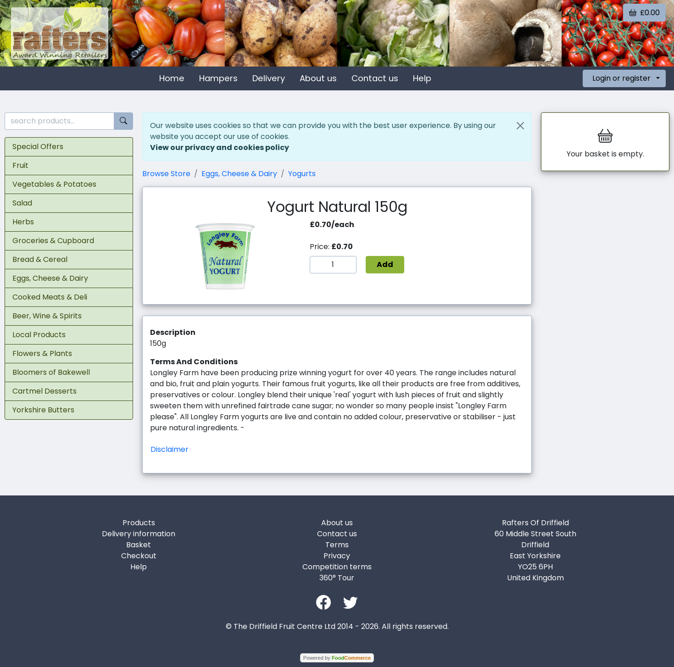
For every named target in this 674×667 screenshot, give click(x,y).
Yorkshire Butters (43, 410)
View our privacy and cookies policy (219, 147)
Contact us (374, 78)
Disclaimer (169, 449)
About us (318, 78)
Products (139, 522)
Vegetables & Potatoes (54, 184)
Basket (138, 544)
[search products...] (59, 121)
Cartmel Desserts (44, 391)
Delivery (268, 78)
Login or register (621, 78)
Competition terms (337, 566)
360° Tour (336, 578)
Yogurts (302, 173)
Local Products (39, 334)
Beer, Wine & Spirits (47, 316)
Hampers (218, 78)
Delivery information (138, 533)
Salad (22, 203)
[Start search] (123, 121)
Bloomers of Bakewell (51, 372)
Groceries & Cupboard (53, 240)
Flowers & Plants (42, 353)
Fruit (20, 165)
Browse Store (166, 173)
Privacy (336, 555)
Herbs (23, 222)
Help (422, 78)
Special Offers (37, 146)
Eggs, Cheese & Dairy (50, 278)
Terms (337, 544)
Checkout (138, 555)
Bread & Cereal (39, 259)
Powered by (337, 658)
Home (171, 78)
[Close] (520, 126)
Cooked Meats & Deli (49, 297)
